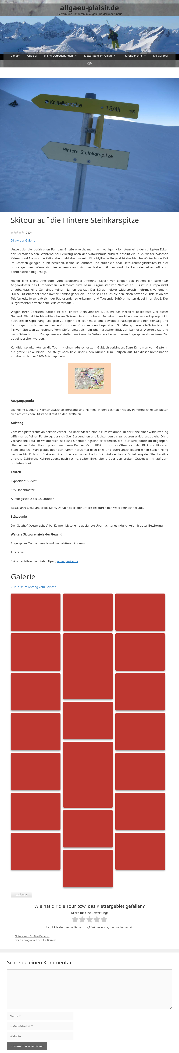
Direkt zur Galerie (23, 240)
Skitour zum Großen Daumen (32, 936)
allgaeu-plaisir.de (89, 7)
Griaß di (32, 55)
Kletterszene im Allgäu (102, 56)
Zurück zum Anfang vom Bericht (33, 587)
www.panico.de (67, 561)
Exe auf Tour (161, 55)
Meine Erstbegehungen (62, 56)
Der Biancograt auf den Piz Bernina (35, 940)
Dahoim (15, 55)
